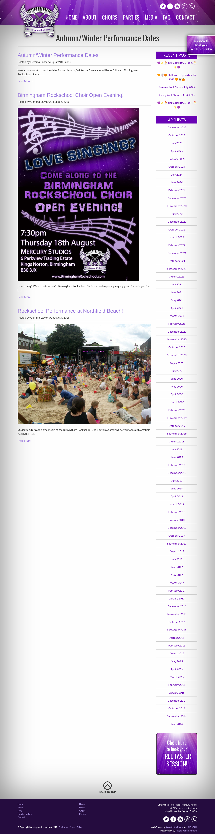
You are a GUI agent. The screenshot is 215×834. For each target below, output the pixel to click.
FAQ (166, 17)
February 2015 (176, 684)
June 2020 (177, 378)
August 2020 (176, 362)
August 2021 (176, 276)
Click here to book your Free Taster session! (201, 45)
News (82, 804)
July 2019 (176, 449)
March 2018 (177, 504)
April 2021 (177, 308)
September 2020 (176, 355)
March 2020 (177, 402)
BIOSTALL (192, 827)
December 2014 (176, 700)
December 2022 (176, 221)
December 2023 (176, 198)
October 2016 (176, 622)
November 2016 (176, 614)
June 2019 (177, 457)
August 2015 (176, 653)
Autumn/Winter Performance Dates (58, 55)
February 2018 (176, 512)
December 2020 (176, 331)
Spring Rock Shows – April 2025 (177, 95)
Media (151, 17)
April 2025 (177, 150)
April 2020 (177, 394)
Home (71, 17)
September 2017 (176, 543)
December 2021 (176, 253)
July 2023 (176, 213)
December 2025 (176, 127)
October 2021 (176, 260)
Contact (185, 17)
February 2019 (176, 465)
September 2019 (176, 433)
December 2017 (176, 527)
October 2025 (176, 135)
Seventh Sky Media (174, 827)
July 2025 (176, 143)
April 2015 (177, 669)
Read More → (26, 81)
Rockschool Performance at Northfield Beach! (70, 311)
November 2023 (176, 205)
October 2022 (176, 229)
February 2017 (176, 590)
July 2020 (176, 370)
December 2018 (176, 472)
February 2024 (176, 190)
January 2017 (177, 598)
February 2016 (176, 645)
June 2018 (177, 488)
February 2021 (176, 323)
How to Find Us (25, 814)
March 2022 (177, 237)
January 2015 (177, 692)
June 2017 (177, 566)
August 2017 (176, 551)
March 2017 (177, 582)
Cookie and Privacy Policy (70, 827)
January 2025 (177, 158)
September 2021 (176, 268)
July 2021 (176, 284)
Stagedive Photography (186, 830)
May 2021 (177, 300)
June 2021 (177, 292)
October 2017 (176, 535)
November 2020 (176, 339)
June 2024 (177, 182)
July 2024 (176, 174)
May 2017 (177, 574)
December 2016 (176, 606)
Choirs (110, 17)
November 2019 (176, 417)
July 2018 (176, 480)
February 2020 (176, 410)
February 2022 (176, 245)
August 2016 (176, 637)
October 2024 (176, 166)
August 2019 (176, 441)
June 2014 (177, 723)
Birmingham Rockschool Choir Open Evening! (71, 95)
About (90, 17)
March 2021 (177, 315)
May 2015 (177, 661)
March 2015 (177, 676)
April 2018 (177, 496)
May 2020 (177, 386)
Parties (131, 17)
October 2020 (176, 347)
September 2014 (176, 716)
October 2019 (176, 425)
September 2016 (176, 629)
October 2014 (176, 708)
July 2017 (176, 559)
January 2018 (177, 519)
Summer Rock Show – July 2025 (177, 87)
